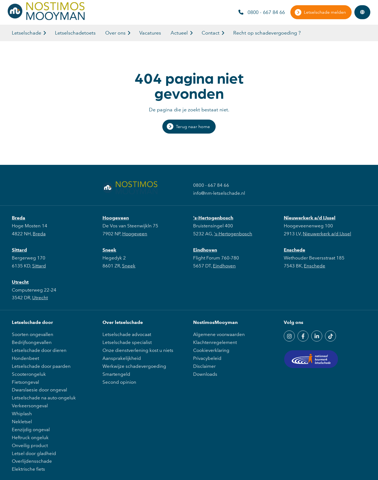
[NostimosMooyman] (46, 18)
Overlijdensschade (32, 461)
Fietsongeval (25, 382)
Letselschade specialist (127, 342)
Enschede (294, 250)
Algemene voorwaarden (219, 334)
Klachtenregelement (215, 342)
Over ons (115, 33)
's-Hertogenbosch (213, 218)
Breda (18, 218)
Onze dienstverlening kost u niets (137, 350)
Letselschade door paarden (41, 366)
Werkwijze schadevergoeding (134, 366)
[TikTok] (330, 336)
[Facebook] (303, 336)
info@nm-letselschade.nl (219, 193)
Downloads (205, 374)
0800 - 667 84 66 (261, 12)
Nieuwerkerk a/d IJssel (309, 218)
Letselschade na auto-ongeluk (44, 397)
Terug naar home (193, 126)
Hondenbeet (25, 358)
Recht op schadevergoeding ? (267, 33)
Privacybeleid (207, 358)
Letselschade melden (325, 12)
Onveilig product (30, 445)
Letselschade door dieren (39, 350)
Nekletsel (22, 421)
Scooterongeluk (29, 374)
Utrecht (20, 282)
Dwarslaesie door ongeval (39, 390)
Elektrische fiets (28, 469)
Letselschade (26, 33)
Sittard (19, 250)
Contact (210, 33)
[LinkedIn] (316, 336)
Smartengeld (116, 374)
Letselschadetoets (75, 33)
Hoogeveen (115, 218)
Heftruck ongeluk (30, 437)
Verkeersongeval (30, 405)
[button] (44, 33)
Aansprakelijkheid (121, 358)
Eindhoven (205, 250)
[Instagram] (289, 336)
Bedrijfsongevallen (32, 342)
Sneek (109, 250)
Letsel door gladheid (34, 453)
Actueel (179, 33)
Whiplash (22, 413)
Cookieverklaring (211, 350)
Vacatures (150, 33)
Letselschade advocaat (126, 334)
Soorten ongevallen (32, 334)
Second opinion (119, 382)
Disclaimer (204, 366)
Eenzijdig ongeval (31, 429)
